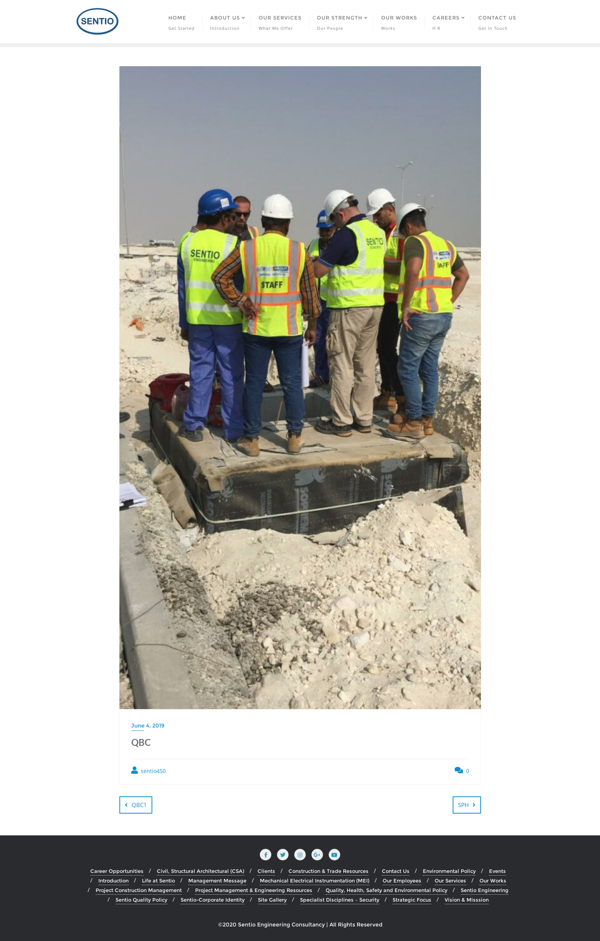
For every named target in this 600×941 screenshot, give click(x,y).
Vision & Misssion (467, 900)
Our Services (450, 880)
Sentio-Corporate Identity (213, 900)
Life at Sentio (158, 880)
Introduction (113, 880)
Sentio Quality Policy (141, 900)
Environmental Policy (449, 871)
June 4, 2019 (148, 725)
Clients (266, 871)
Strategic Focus (412, 900)
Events (497, 871)
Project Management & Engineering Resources (253, 890)
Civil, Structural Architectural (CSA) (200, 871)
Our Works (492, 880)
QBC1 (139, 805)
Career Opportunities (116, 871)
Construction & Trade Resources (328, 871)
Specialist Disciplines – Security (339, 900)
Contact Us (395, 871)
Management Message (217, 880)
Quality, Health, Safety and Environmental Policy (386, 890)
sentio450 (148, 770)
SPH (463, 805)
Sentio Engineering (485, 890)
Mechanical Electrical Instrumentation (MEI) (314, 880)
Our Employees (402, 880)
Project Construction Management (139, 890)
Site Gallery (272, 900)
